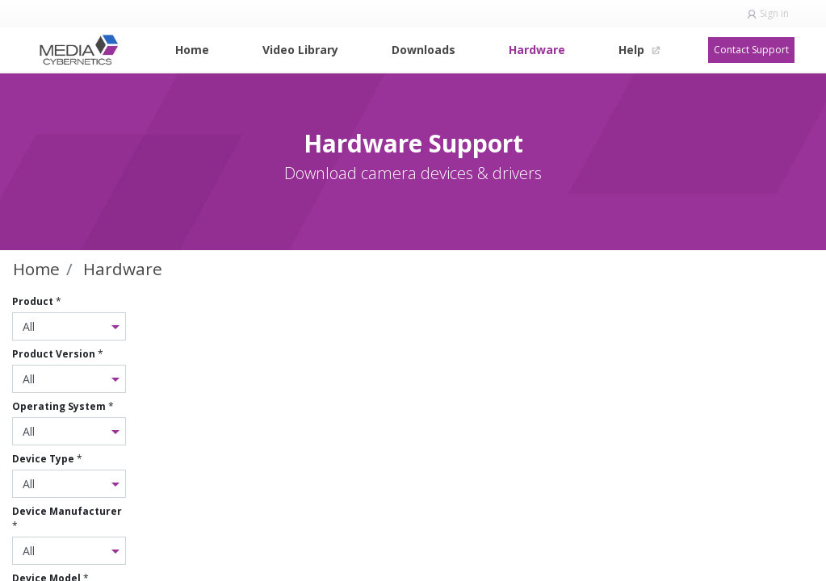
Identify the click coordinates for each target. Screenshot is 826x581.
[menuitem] (192, 50)
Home (36, 268)
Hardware (122, 268)
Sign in (774, 13)
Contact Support (751, 49)
